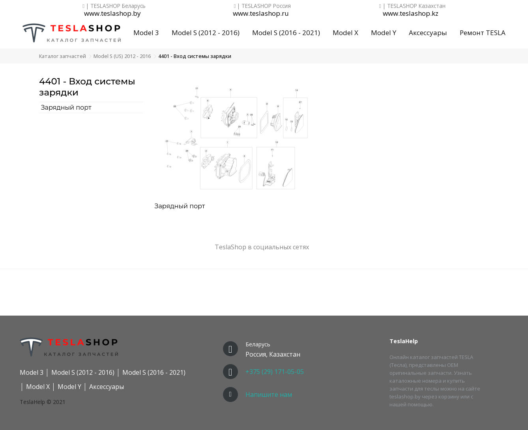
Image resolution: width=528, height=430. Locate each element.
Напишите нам (268, 394)
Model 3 (146, 32)
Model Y (383, 32)
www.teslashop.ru (261, 13)
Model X (345, 32)
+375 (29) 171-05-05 (274, 371)
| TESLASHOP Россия (262, 5)
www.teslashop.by (112, 13)
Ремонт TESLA (483, 32)
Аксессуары (428, 32)
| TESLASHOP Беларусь (114, 5)
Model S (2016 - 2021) (286, 32)
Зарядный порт (66, 107)
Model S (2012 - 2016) (206, 32)
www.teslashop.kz (410, 13)
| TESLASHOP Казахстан (412, 5)
